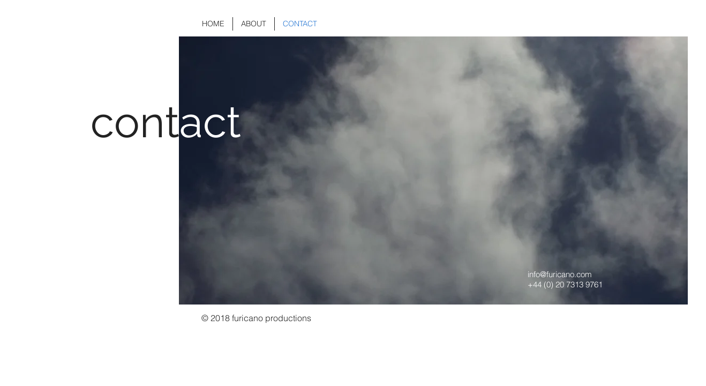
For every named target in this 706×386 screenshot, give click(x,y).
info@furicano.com (560, 274)
